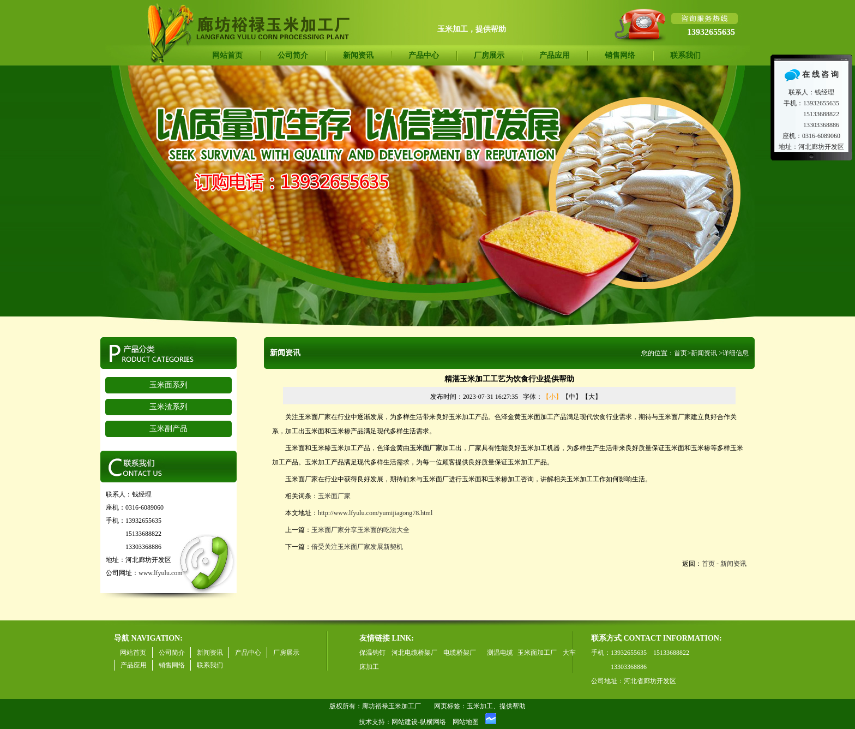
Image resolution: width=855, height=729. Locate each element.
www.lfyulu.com (161, 573)
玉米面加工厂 (537, 652)
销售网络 (620, 55)
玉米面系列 (168, 385)
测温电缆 (500, 652)
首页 (680, 353)
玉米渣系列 (168, 407)
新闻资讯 (358, 55)
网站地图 (466, 722)
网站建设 (405, 722)
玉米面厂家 (334, 496)
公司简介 (293, 55)
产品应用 (554, 55)
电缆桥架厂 (459, 652)
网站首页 (227, 55)
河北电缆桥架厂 (414, 652)
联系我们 (685, 55)
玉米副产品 (168, 429)
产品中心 (423, 55)
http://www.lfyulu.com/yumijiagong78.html (375, 513)
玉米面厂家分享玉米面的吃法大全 (360, 530)
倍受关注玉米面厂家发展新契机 (357, 547)
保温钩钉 (372, 652)
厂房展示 (489, 55)
